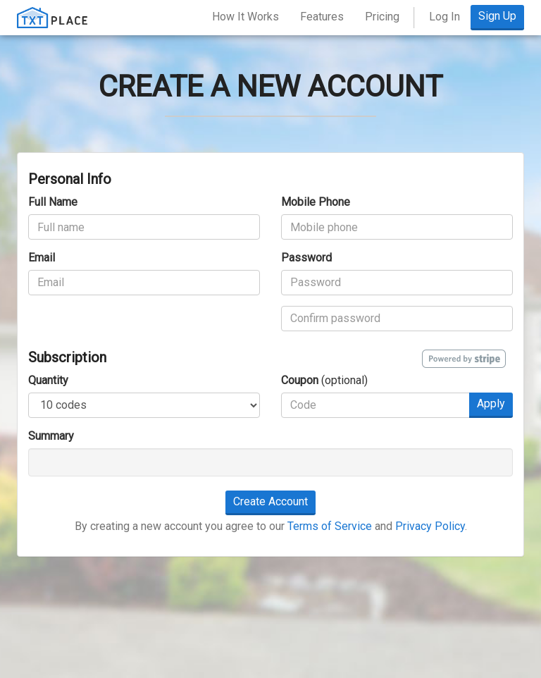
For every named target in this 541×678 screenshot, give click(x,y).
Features (322, 16)
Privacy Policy (430, 526)
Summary (51, 436)
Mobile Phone (315, 202)
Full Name (52, 202)
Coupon (299, 380)
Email (41, 257)
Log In (444, 16)
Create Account (270, 501)
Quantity (48, 380)
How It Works (245, 16)
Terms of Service (329, 526)
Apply (491, 403)
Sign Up (497, 16)
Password (306, 257)
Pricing (382, 16)
